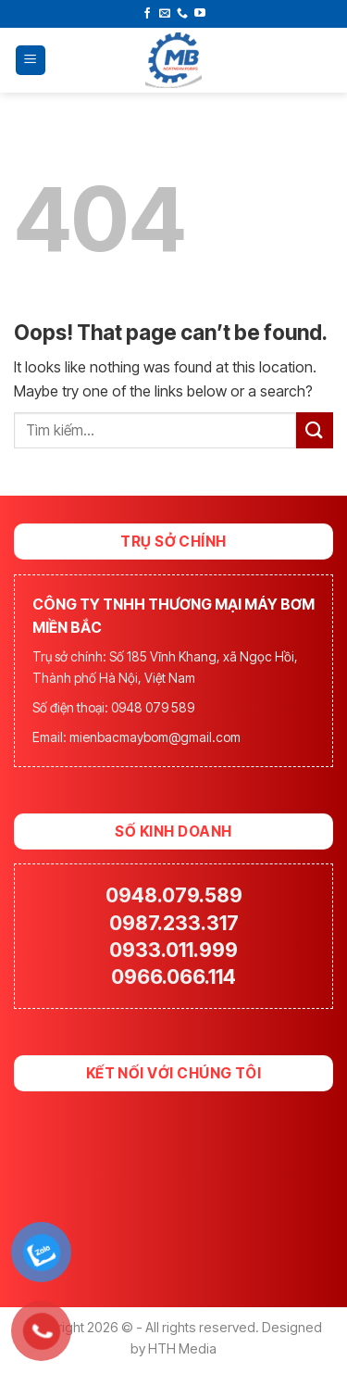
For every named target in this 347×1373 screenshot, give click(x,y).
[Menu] (31, 60)
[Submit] (314, 430)
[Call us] (182, 13)
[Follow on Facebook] (147, 13)
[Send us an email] (164, 13)
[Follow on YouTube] (199, 13)
